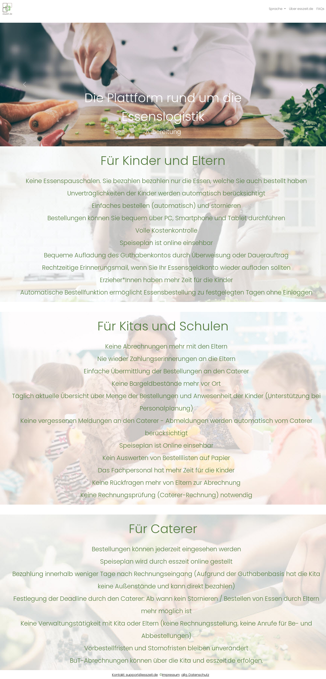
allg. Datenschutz (195, 674)
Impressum (171, 674)
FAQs (320, 8)
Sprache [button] (276, 8)
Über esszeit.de (301, 8)
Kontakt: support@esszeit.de (135, 674)
